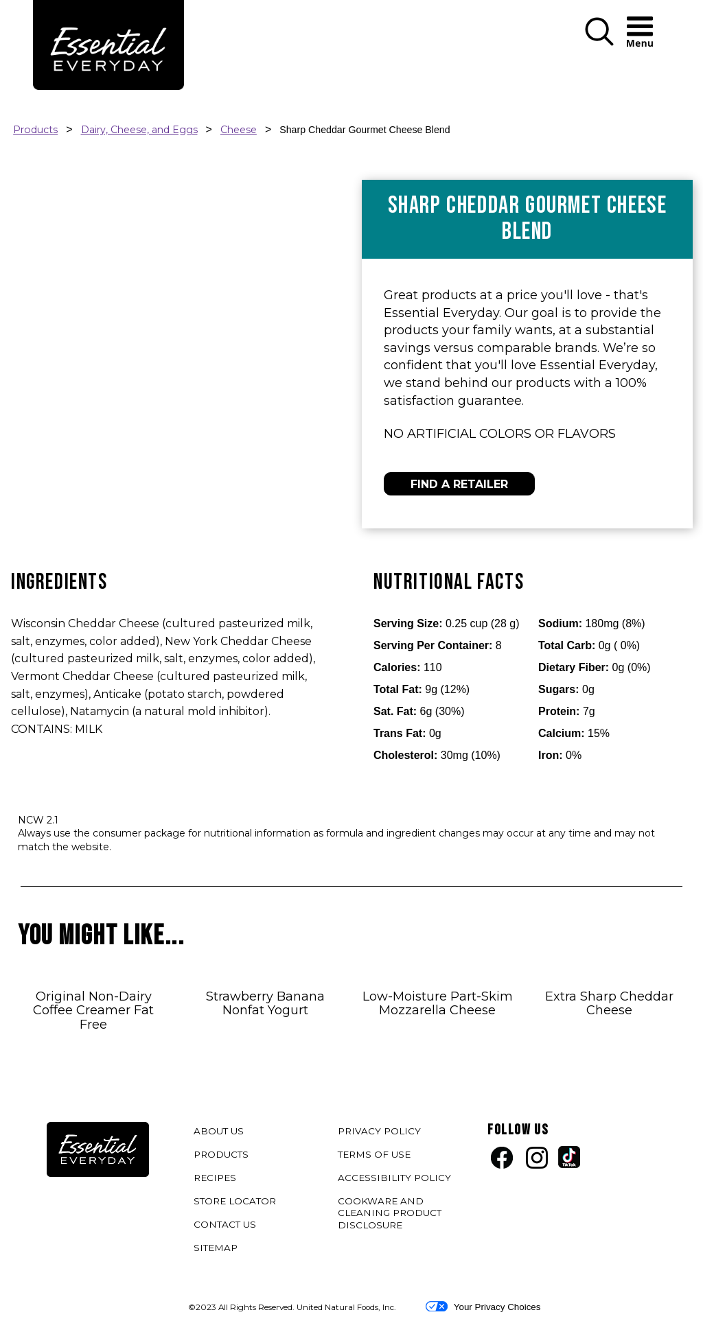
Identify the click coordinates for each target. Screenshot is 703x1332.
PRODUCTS (221, 1154)
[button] (599, 42)
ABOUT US (219, 1130)
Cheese (238, 130)
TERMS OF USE (376, 1157)
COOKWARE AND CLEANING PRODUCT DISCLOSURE (389, 1215)
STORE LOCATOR (235, 1200)
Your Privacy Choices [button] (483, 1306)
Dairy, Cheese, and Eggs (139, 130)
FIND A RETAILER (459, 484)
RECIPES (215, 1177)
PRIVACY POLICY (381, 1133)
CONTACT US (225, 1224)
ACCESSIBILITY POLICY (396, 1180)
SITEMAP (216, 1247)
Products (35, 130)
